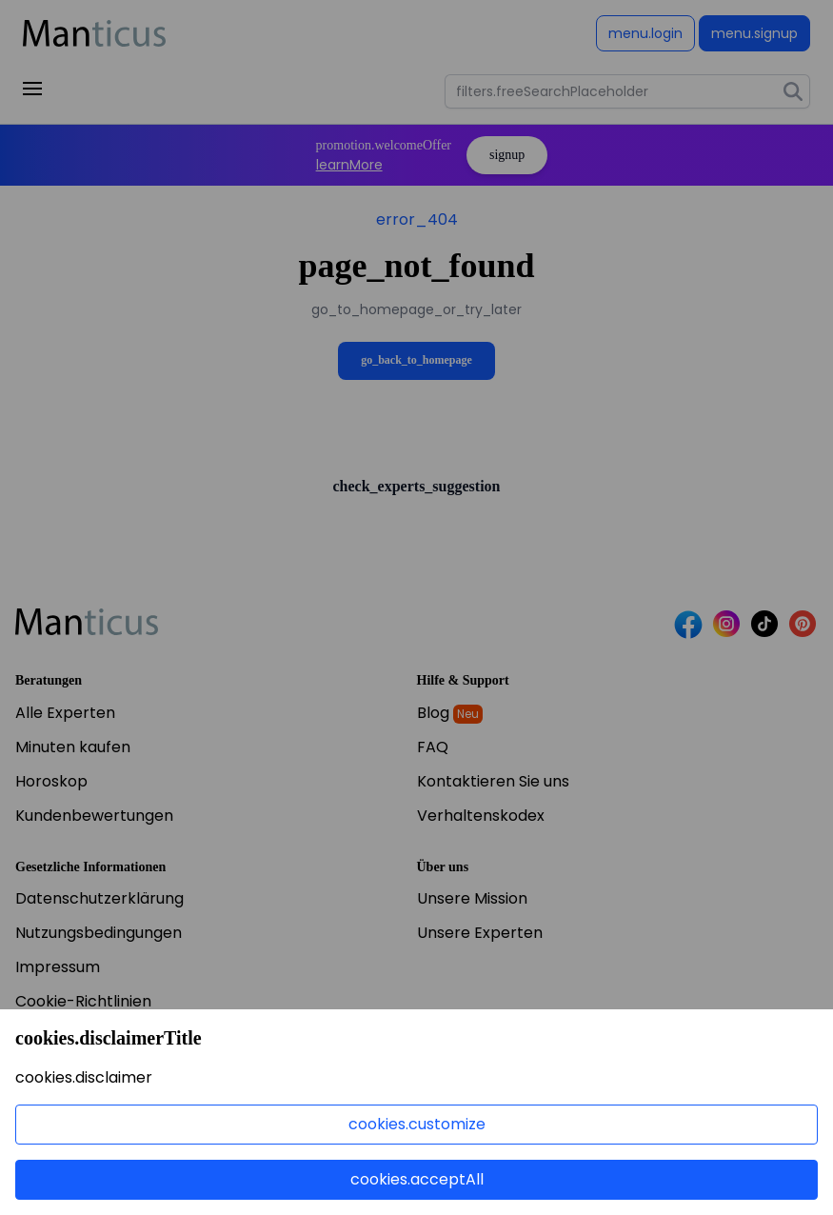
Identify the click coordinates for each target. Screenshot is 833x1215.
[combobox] (627, 91)
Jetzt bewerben (99, 1113)
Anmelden (657, 33)
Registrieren (759, 33)
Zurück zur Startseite (416, 299)
